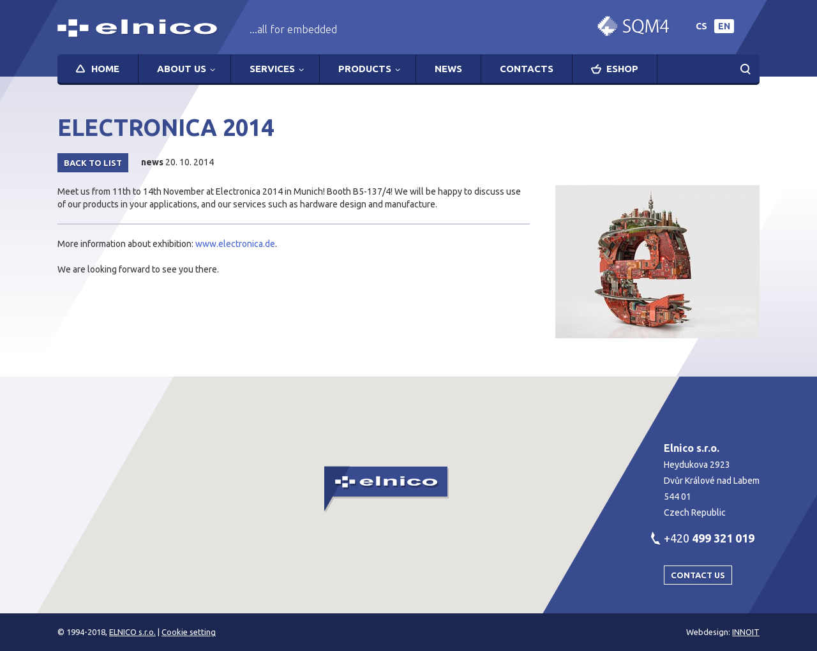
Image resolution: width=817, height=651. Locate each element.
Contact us (698, 575)
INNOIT (746, 631)
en (724, 26)
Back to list (93, 162)
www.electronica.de (235, 244)
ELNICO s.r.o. (132, 631)
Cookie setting (188, 631)
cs (701, 26)
